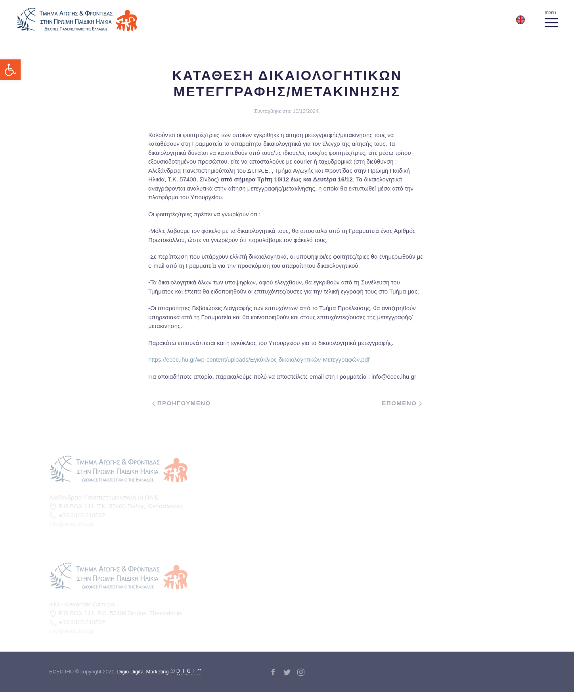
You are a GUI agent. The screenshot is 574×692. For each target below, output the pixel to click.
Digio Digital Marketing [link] (159, 672)
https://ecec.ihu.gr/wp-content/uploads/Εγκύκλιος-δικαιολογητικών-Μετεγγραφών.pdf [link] (258, 359)
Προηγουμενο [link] (181, 403)
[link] (10, 69)
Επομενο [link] (402, 403)
